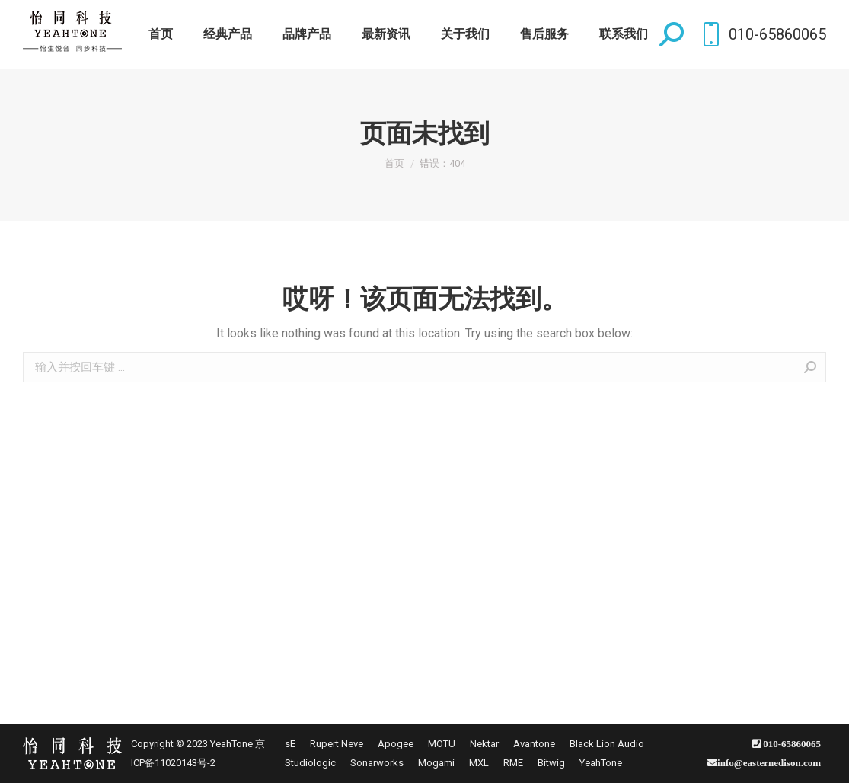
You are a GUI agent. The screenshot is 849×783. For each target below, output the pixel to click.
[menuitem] (160, 34)
